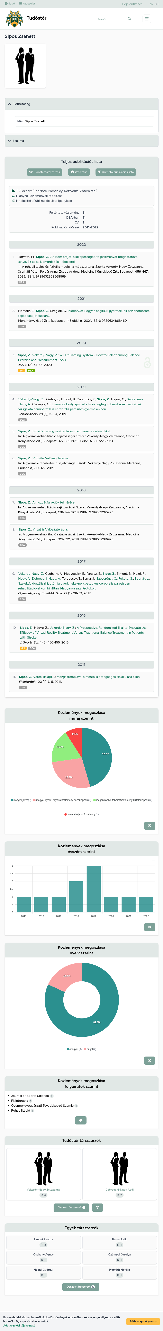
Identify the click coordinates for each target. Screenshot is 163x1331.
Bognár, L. (142, 578)
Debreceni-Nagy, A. (46, 578)
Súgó (10, 3)
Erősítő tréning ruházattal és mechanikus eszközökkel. (72, 431)
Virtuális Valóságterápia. (50, 529)
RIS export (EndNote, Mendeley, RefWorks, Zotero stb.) (54, 191)
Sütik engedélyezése (143, 1321)
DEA (21, 282)
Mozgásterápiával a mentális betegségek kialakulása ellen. (98, 677)
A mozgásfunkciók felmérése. (53, 502)
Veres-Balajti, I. (44, 677)
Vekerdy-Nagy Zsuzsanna (43, 1189)
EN (151, 4)
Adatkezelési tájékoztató (19, 1325)
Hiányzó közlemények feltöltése (37, 196)
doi (21, 370)
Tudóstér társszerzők (44, 172)
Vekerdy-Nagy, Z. (45, 355)
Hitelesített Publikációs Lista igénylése (42, 201)
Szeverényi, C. (106, 578)
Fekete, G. (125, 578)
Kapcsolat (27, 3)
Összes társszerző (71, 1207)
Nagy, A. (24, 578)
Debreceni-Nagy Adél (120, 1189)
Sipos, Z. (42, 257)
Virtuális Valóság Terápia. (51, 458)
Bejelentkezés (132, 4)
